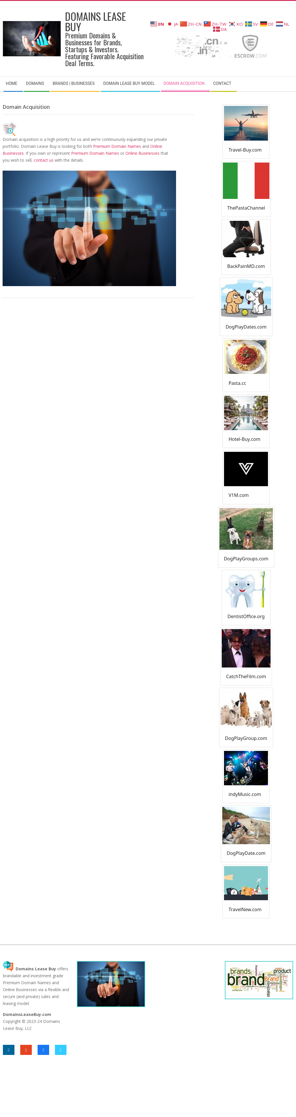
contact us (43, 160)
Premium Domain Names (117, 146)
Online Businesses (142, 153)
